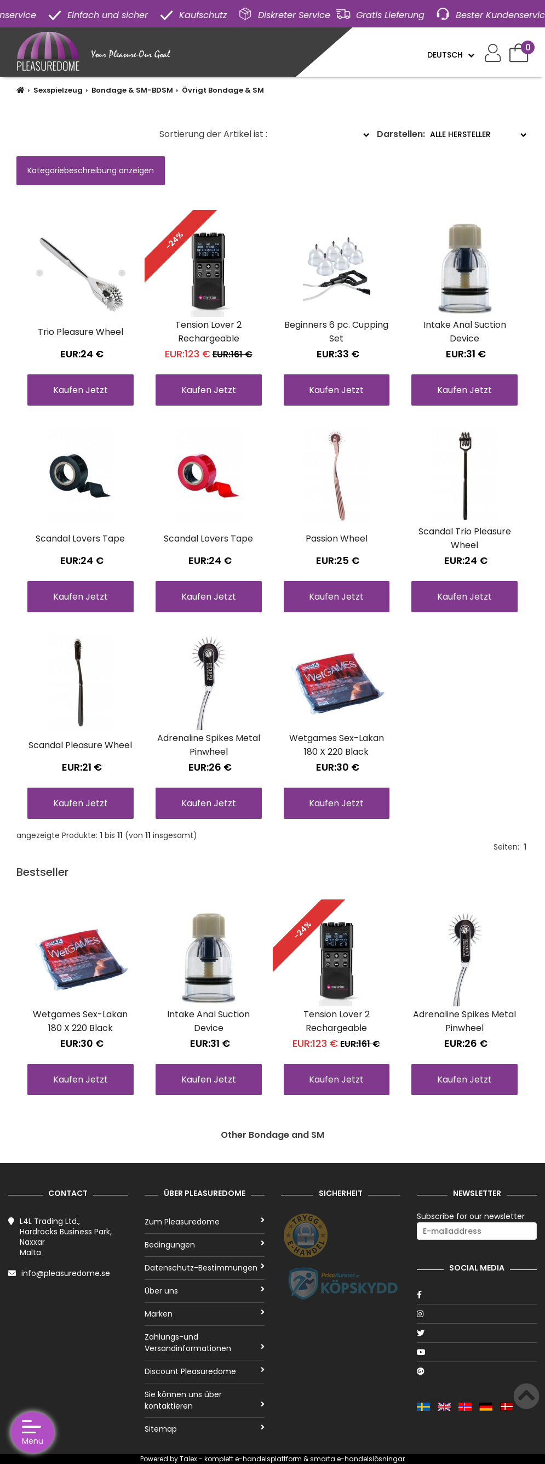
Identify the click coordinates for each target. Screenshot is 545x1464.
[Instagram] (477, 1314)
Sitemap (205, 1428)
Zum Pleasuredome (205, 1221)
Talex (188, 1458)
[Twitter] (477, 1333)
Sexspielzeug (58, 90)
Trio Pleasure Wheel (80, 332)
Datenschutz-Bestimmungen (205, 1267)
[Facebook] (477, 1294)
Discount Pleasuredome (205, 1371)
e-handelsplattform (268, 1458)
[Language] (450, 55)
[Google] (477, 1371)
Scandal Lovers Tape (80, 538)
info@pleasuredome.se (65, 1273)
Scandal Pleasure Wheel (80, 745)
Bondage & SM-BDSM (132, 90)
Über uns (205, 1290)
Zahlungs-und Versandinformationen (205, 1342)
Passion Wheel (337, 538)
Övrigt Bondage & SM (223, 90)
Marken (205, 1313)
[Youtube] (477, 1352)
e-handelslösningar (371, 1458)
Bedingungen (205, 1244)
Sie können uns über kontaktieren (205, 1400)
